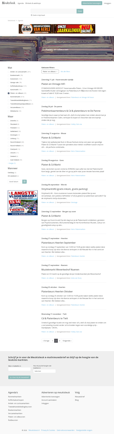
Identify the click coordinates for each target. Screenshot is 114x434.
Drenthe (14, 121)
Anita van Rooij (76, 278)
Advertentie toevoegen (51, 396)
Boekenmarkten (14, 410)
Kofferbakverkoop (18, 86)
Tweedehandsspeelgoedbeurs (21, 104)
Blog (77, 400)
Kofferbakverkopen (16, 400)
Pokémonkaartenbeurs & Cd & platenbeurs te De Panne (70, 110)
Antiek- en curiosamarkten (18, 403)
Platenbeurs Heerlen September (58, 242)
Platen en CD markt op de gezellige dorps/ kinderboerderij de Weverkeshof (71, 274)
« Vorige (46, 341)
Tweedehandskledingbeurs (21, 100)
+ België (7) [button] (12, 163)
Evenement (16, 79)
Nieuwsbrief (80, 396)
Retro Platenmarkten (78, 151)
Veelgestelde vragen (84, 430)
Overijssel (15, 149)
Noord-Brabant (17, 142)
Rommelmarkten (14, 396)
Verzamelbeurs (17, 107)
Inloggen (107, 3)
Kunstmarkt (16, 90)
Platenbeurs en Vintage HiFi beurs (82, 97)
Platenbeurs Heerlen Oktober (57, 291)
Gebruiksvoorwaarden (65, 430)
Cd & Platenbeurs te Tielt (54, 318)
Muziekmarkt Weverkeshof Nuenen (60, 269)
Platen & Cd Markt (51, 137)
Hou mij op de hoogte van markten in (42, 367)
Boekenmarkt (16, 75)
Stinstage (74, 202)
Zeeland (14, 156)
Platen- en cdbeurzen (16, 417)
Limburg (14, 138)
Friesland (15, 128)
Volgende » (67, 341)
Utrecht (14, 153)
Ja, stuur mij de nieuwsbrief (19, 377)
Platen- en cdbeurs (18, 93)
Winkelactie (15, 111)
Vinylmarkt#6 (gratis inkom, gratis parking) (64, 189)
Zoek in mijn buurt (39, 15)
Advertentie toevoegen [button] (92, 3)
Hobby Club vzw (76, 124)
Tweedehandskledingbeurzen (20, 407)
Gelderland (15, 131)
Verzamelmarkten (15, 413)
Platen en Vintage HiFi (53, 83)
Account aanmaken (49, 400)
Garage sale (16, 82)
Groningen (15, 135)
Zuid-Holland (16, 160)
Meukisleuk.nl (34, 430)
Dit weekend (13, 176)
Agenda (21, 3)
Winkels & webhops (33, 3)
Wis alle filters (65, 72)
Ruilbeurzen (13, 420)
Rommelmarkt (17, 97)
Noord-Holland (17, 146)
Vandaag (12, 173)
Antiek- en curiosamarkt (20, 72)
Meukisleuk (8, 3)
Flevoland (14, 124)
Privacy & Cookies (48, 430)
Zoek (80, 11)
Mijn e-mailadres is (14, 366)
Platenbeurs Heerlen (78, 256)
